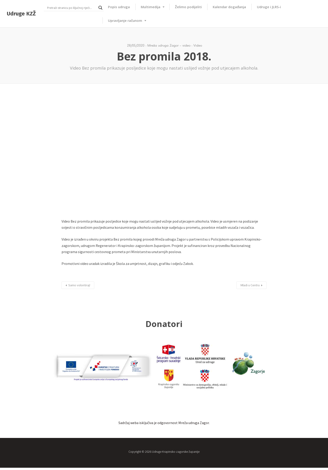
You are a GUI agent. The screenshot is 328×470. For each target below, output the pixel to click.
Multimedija (150, 7)
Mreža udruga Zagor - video (168, 45)
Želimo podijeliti (188, 7)
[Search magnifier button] (100, 8)
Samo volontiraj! (79, 285)
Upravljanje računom (125, 20)
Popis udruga (119, 7)
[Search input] (71, 8)
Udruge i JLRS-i (269, 7)
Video (197, 45)
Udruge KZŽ (21, 13)
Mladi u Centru (250, 285)
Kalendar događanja (229, 7)
